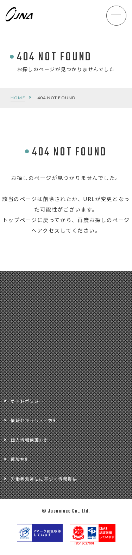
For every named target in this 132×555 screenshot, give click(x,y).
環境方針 (20, 459)
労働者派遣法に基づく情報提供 (44, 479)
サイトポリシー (27, 401)
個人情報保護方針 (30, 440)
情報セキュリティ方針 (34, 420)
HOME (18, 97)
